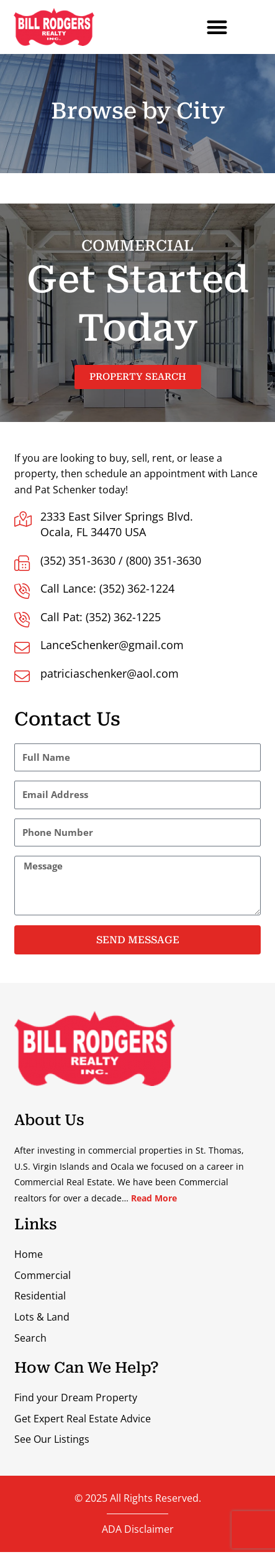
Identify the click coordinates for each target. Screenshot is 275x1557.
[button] (217, 27)
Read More (154, 1240)
